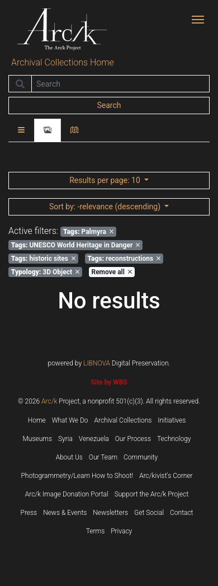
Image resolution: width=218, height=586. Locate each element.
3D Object (45, 272)
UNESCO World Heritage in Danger (75, 245)
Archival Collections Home (62, 62)
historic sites (43, 258)
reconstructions (123, 258)
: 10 (105, 180)
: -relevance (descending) (106, 206)
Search (109, 105)
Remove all (111, 272)
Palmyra (88, 232)
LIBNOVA (96, 363)
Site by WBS (109, 382)
